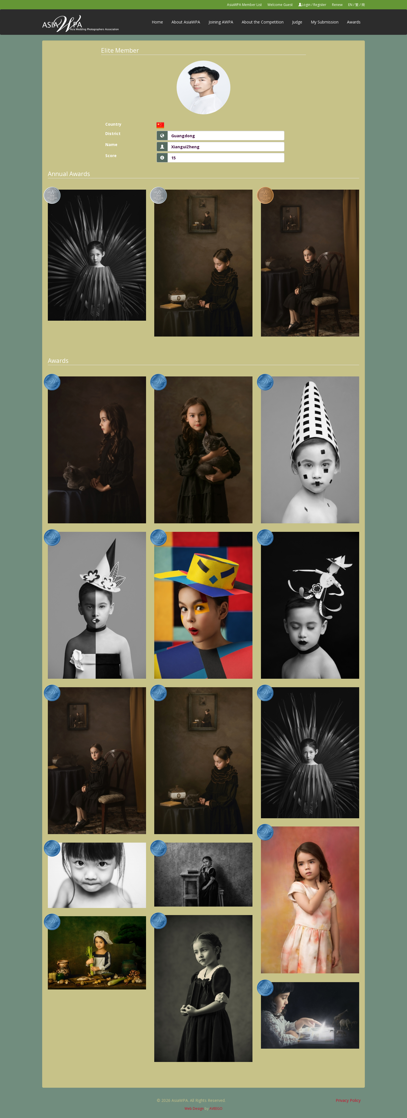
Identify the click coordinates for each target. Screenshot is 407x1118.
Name (111, 144)
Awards (354, 22)
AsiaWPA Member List (244, 4)
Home (157, 22)
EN (350, 4)
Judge (297, 22)
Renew (337, 4)
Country (113, 124)
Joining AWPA (221, 22)
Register (319, 4)
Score (111, 155)
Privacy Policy (348, 1100)
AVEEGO (215, 1108)
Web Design (194, 1108)
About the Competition (263, 22)
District (113, 133)
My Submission (325, 22)
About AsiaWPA (186, 22)
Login (306, 4)
